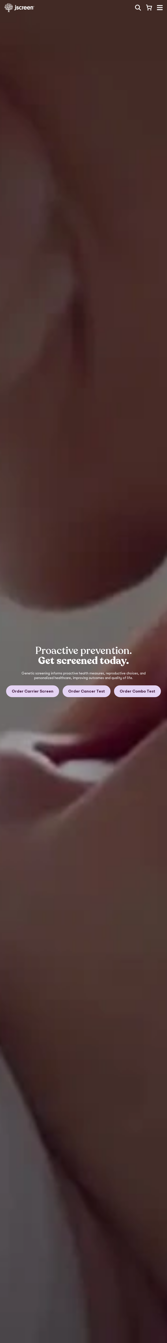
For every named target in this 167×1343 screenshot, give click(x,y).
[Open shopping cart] (148, 7)
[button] (160, 7)
